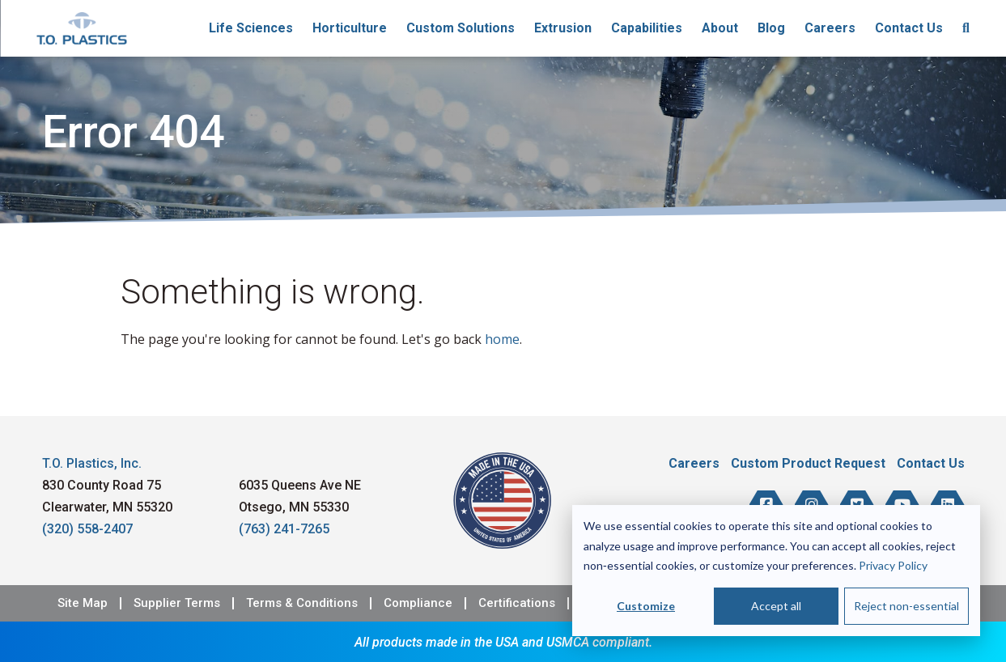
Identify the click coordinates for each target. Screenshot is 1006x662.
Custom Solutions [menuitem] (460, 28)
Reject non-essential (906, 606)
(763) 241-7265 (284, 529)
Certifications (516, 603)
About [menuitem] (720, 28)
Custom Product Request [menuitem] (808, 463)
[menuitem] (966, 28)
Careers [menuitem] (829, 28)
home (502, 339)
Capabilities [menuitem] (646, 28)
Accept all (776, 606)
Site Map (82, 603)
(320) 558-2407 (87, 529)
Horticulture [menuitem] (349, 28)
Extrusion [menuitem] (563, 28)
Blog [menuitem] (771, 28)
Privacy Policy (893, 565)
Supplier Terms (177, 603)
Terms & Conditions (302, 603)
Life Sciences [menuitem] (251, 28)
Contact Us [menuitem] (909, 28)
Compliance (418, 603)
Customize (646, 606)
